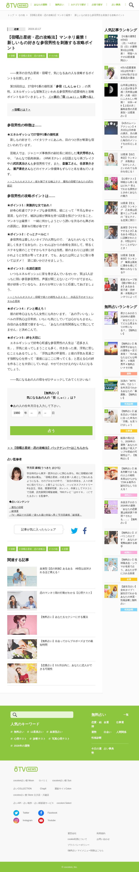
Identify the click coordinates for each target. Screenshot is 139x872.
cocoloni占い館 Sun (61, 780)
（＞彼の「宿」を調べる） (71, 96)
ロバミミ (43, 780)
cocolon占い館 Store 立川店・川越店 (31, 795)
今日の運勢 (96, 750)
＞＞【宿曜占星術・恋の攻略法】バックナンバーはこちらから (47, 447)
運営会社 (72, 833)
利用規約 (101, 833)
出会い (107, 732)
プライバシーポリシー (78, 845)
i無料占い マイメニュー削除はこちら (86, 850)
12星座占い (36, 731)
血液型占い (56, 731)
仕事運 (120, 722)
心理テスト (20, 738)
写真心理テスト (61, 738)
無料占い (19, 731)
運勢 (93, 732)
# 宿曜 (12, 55)
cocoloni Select (64, 803)
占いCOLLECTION (22, 788)
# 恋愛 (65, 549)
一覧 (126, 714)
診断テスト (39, 738)
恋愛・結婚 (96, 724)
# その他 (53, 55)
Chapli (43, 788)
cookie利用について (77, 839)
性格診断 (96, 737)
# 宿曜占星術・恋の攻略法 (32, 55)
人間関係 (121, 732)
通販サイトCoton (63, 788)
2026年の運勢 (22, 745)
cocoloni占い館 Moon (23, 780)
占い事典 (109, 748)
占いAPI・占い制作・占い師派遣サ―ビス (33, 803)
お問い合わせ (103, 839)
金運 (106, 722)
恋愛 (16, 29)
